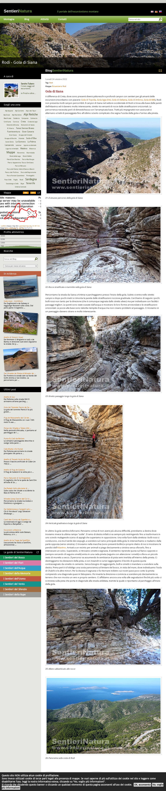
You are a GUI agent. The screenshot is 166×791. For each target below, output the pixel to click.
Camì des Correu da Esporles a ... (17, 520)
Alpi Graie (6, 115)
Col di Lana (7, 122)
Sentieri (18, 11)
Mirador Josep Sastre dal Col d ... (17, 499)
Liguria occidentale (30, 145)
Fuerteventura (13, 131)
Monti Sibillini (27, 156)
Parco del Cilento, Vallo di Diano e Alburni (20, 169)
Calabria (16, 118)
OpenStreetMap (10, 228)
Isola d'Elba (31, 138)
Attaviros (61, 547)
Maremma (20, 153)
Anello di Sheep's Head (13, 337)
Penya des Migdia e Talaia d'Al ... (17, 428)
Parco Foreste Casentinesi (15, 175)
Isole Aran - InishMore (13, 301)
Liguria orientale (12, 149)
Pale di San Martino (13, 159)
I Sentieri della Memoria (16, 573)
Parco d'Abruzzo (20, 166)
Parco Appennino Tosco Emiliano (21, 163)
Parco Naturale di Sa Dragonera (17, 478)
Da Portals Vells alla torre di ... (16, 488)
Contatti (62, 19)
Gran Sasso (13, 135)
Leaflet (3, 226)
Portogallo (30, 175)
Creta (23, 121)
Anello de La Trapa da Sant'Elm (17, 540)
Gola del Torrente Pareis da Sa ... (17, 407)
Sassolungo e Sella (12, 183)
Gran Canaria (28, 131)
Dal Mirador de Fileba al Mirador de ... (20, 373)
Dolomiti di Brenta (13, 125)
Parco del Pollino (12, 172)
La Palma (32, 142)
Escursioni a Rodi (59, 86)
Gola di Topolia (88, 100)
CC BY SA (20, 228)
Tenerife (30, 183)
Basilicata (7, 118)
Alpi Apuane (9, 111)
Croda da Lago (32, 122)
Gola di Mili (149, 100)
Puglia (16, 180)
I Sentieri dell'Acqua (14, 568)
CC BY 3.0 (35, 226)
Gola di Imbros (135, 100)
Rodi (51, 83)
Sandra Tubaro (27, 84)
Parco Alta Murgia (28, 159)
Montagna (9, 19)
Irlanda (21, 138)
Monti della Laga (15, 156)
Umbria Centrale (20, 187)
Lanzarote (9, 145)
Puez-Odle (7, 180)
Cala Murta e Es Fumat (13, 449)
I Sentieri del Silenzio (15, 589)
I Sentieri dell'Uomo (14, 578)
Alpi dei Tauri (31, 111)
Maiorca (32, 149)
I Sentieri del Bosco (14, 557)
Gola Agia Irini (104, 100)
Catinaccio (33, 118)
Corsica (16, 122)
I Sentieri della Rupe (14, 594)
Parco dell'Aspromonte (28, 172)
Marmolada (31, 153)
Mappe (11, 152)
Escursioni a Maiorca (12, 530)
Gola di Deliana (119, 100)
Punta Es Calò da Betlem (14, 439)
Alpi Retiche (31, 114)
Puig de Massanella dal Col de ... (17, 418)
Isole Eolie (9, 142)
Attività (44, 19)
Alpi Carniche (19, 111)
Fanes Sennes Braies (25, 128)
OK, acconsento (142, 784)
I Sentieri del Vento (14, 584)
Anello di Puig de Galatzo (14, 470)
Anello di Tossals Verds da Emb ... (18, 459)
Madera (23, 148)
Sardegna (31, 179)
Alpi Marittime (17, 115)
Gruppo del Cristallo (25, 135)
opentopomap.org (25, 226)
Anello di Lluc (9, 397)
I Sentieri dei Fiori (13, 562)
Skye (22, 183)
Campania (25, 118)
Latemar (19, 145)
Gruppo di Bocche (11, 138)
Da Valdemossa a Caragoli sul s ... (18, 509)
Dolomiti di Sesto (28, 125)
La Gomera (20, 142)
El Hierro (10, 128)
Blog (26, 19)
